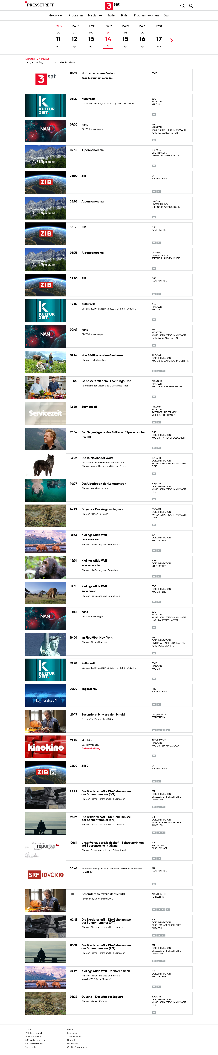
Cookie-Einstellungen (77, 1047)
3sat (167, 15)
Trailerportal (30, 1047)
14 (108, 39)
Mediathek (95, 15)
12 (74, 40)
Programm (76, 15)
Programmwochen (146, 15)
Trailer (112, 15)
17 (159, 40)
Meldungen (55, 15)
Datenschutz (73, 1044)
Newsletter (72, 1040)
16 (142, 40)
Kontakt (70, 1029)
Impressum (72, 1033)
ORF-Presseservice (34, 1044)
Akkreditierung (74, 1036)
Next (171, 40)
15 (125, 40)
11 (58, 40)
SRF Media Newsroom (35, 1040)
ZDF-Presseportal (33, 1033)
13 (91, 40)
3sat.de (28, 1029)
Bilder (125, 15)
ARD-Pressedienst (33, 1036)
